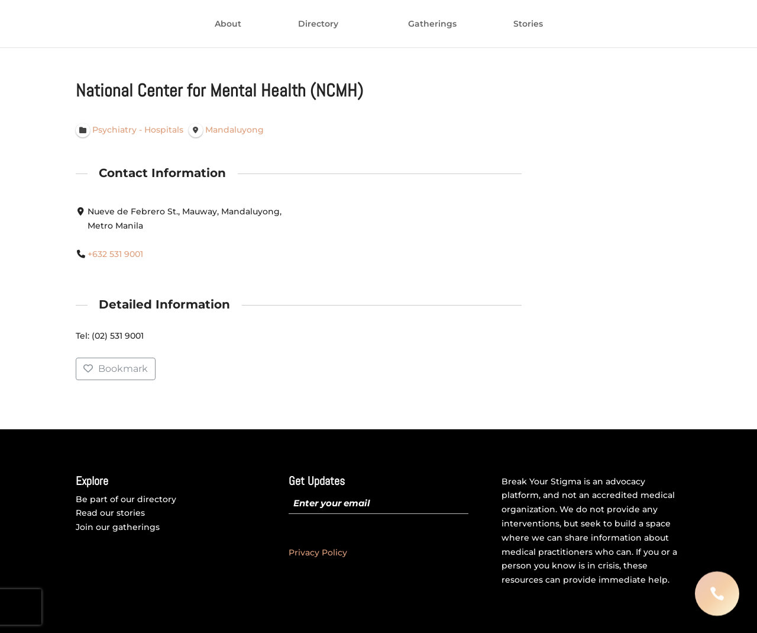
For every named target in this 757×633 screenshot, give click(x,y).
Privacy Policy (318, 552)
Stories (625, 24)
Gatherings (529, 24)
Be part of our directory (126, 499)
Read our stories (110, 512)
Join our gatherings (118, 527)
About (131, 24)
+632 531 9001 (115, 254)
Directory (221, 24)
